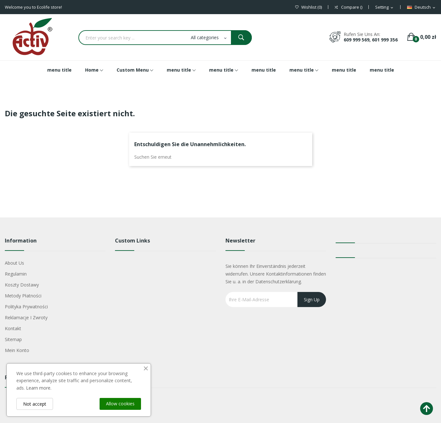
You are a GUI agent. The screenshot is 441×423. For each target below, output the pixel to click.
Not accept (34, 404)
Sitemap (13, 339)
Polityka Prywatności (26, 307)
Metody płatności (23, 296)
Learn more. (38, 388)
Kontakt (13, 328)
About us (14, 263)
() (308, 7)
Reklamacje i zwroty (26, 317)
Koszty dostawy (22, 285)
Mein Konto (17, 350)
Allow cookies (120, 404)
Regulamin (16, 274)
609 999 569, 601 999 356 (371, 40)
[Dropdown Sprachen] (421, 7)
